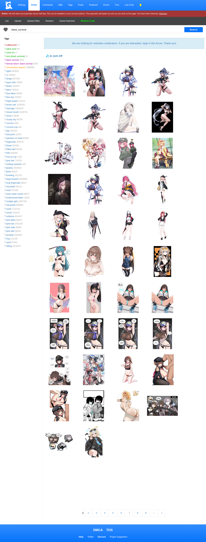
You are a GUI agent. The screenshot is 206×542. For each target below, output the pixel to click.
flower (9, 145)
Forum (106, 5)
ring (8, 238)
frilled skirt (11, 149)
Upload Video (33, 21)
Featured (93, 5)
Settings (22, 5)
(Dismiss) (163, 13)
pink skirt (10, 231)
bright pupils (12, 101)
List (7, 21)
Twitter (91, 537)
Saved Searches (67, 21)
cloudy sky (11, 119)
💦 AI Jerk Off (54, 56)
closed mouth (12, 112)
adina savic (11, 49)
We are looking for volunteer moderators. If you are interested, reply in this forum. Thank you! (124, 43)
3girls (8, 71)
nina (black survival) (15, 56)
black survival (12, 60)
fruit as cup (11, 157)
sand (8, 242)
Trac (117, 5)
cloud (8, 116)
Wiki (60, 5)
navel (8, 209)
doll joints (10, 134)
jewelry (9, 168)
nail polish (10, 205)
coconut (10, 123)
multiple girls (12, 201)
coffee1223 (11, 45)
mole (8, 190)
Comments (48, 5)
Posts (34, 5)
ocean (9, 212)
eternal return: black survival (19, 63)
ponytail (9, 235)
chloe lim (10, 52)
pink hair (10, 224)
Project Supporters (118, 537)
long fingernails (13, 183)
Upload (17, 21)
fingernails (11, 142)
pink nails (10, 227)
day (8, 131)
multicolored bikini (14, 197)
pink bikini (10, 220)
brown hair (11, 105)
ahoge (9, 78)
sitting (9, 246)
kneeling (10, 175)
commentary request (15, 67)
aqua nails (11, 82)
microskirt (10, 186)
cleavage (10, 108)
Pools (80, 5)
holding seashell (13, 164)
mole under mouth (14, 194)
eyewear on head (14, 138)
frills (8, 153)
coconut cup (12, 127)
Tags (70, 5)
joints (8, 171)
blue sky (10, 97)
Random (50, 21)
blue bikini (10, 93)
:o (7, 75)
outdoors (10, 216)
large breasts (12, 179)
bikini (8, 90)
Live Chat (129, 5)
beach (9, 86)
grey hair (10, 160)
